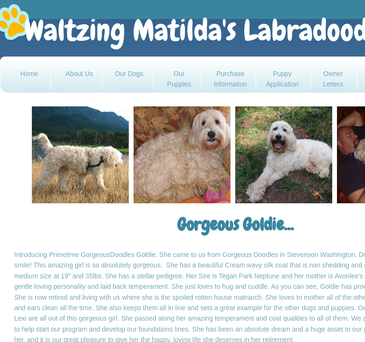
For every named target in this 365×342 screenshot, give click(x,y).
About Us (79, 73)
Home (29, 73)
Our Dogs (129, 73)
